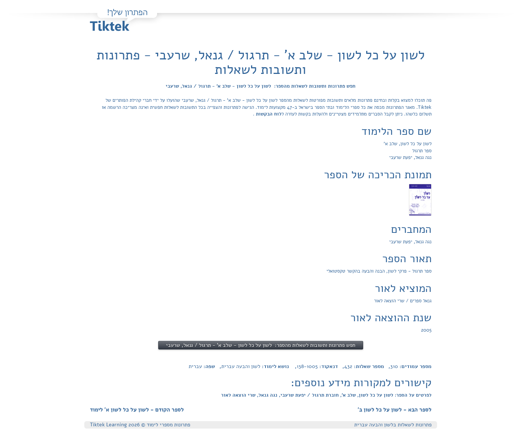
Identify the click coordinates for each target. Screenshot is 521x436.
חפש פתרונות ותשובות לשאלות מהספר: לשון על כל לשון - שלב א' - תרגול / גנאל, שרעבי (260, 86)
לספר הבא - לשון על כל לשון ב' (395, 409)
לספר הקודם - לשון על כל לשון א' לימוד (137, 409)
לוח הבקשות (267, 114)
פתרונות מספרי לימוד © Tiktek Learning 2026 (140, 424)
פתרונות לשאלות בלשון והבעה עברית (393, 424)
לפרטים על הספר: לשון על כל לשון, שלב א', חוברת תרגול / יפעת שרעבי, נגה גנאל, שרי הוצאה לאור (326, 395)
